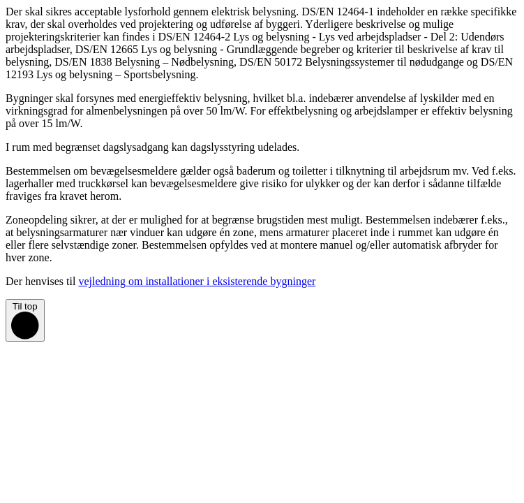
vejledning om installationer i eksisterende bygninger (196, 281)
